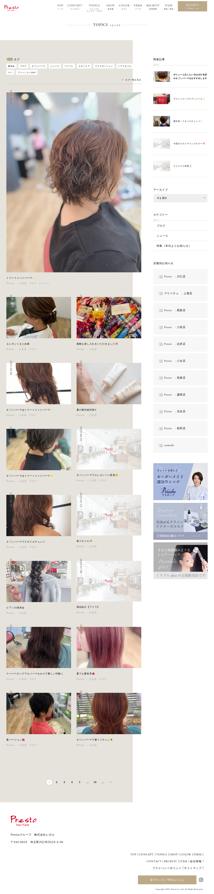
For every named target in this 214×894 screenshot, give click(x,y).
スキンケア (84, 66)
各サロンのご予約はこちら (167, 879)
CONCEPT (75, 7)
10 (95, 782)
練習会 (11, 66)
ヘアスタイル (125, 66)
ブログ (23, 66)
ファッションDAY (27, 72)
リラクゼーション (104, 66)
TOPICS (94, 8)
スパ (10, 72)
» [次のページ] (110, 782)
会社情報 (196, 861)
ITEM (169, 7)
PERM (138, 7)
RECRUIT (153, 7)
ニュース (54, 66)
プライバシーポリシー (167, 868)
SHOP (110, 7)
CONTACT (154, 861)
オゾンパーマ (38, 66)
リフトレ (69, 66)
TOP (60, 7)
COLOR (124, 7)
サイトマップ (193, 868)
